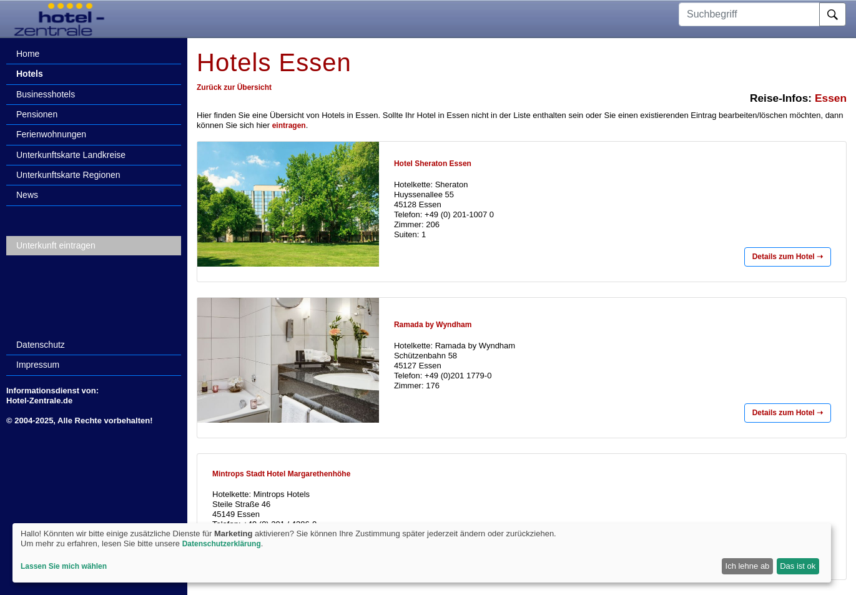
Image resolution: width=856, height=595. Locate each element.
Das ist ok (797, 566)
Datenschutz (40, 345)
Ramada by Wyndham (432, 324)
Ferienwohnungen (51, 134)
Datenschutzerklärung (221, 543)
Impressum (37, 365)
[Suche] (832, 14)
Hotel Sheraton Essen (432, 163)
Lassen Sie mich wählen (64, 566)
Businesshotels (45, 94)
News (27, 195)
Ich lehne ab (748, 566)
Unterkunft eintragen (56, 245)
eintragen (289, 125)
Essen (831, 98)
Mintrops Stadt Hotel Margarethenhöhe (281, 474)
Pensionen (36, 114)
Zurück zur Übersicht (234, 87)
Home (27, 54)
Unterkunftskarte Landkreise (70, 155)
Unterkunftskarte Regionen (68, 175)
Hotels (29, 74)
